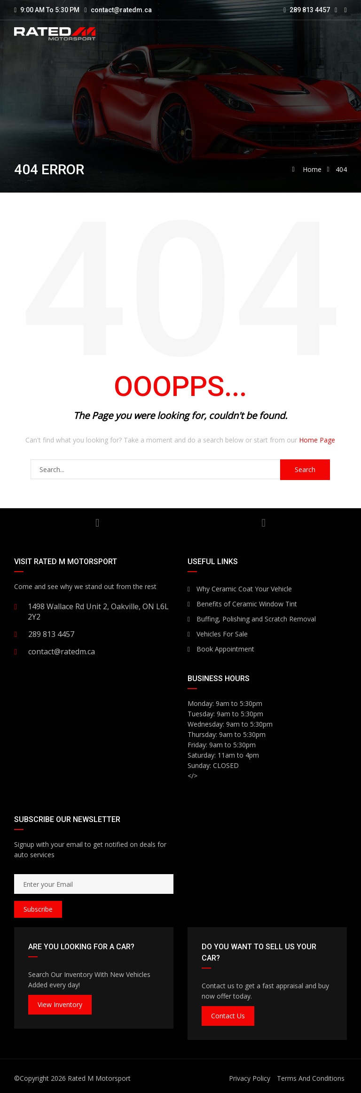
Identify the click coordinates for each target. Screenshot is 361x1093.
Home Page (317, 439)
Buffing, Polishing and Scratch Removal (252, 618)
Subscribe (38, 909)
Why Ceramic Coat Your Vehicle (240, 588)
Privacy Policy (249, 1078)
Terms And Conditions (311, 1078)
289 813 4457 (306, 10)
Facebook (263, 523)
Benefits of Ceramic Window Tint (242, 603)
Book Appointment (221, 648)
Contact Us (228, 1015)
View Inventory (60, 1004)
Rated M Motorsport (99, 1078)
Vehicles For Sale (218, 633)
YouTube (97, 523)
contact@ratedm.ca (121, 10)
